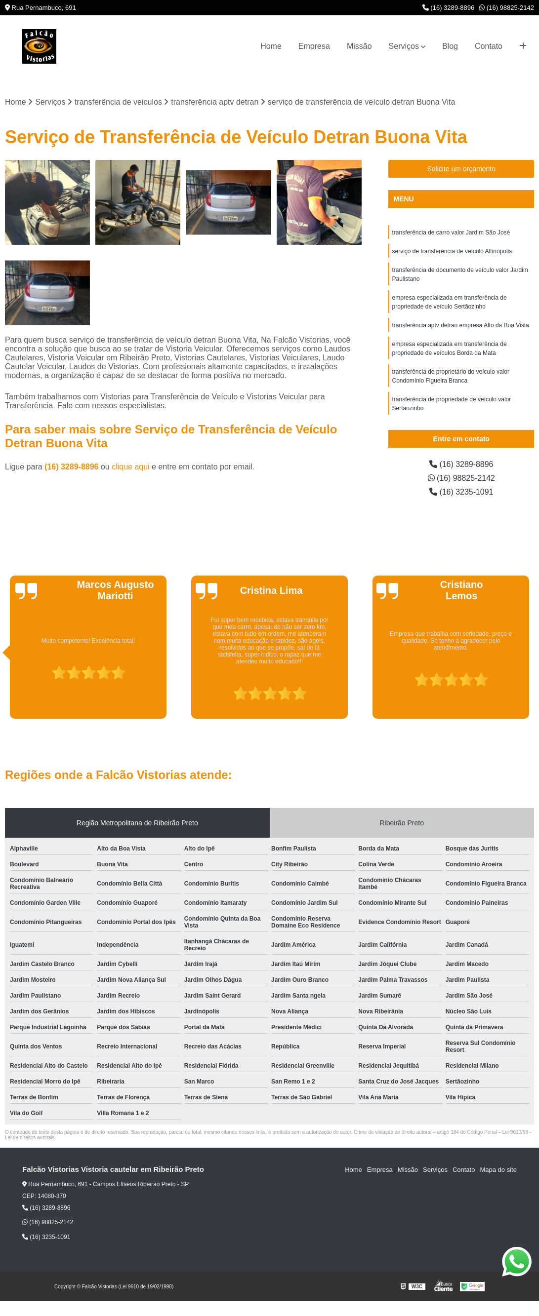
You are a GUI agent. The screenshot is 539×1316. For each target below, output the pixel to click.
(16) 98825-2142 (506, 7)
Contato (488, 46)
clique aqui (131, 467)
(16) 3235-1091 (461, 492)
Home (271, 46)
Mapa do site (498, 1169)
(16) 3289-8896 (448, 7)
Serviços (404, 46)
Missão (359, 46)
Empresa (314, 46)
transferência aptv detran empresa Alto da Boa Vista (460, 325)
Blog (450, 46)
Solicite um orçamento (461, 169)
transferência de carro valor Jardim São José (451, 232)
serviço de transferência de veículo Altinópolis (452, 251)
